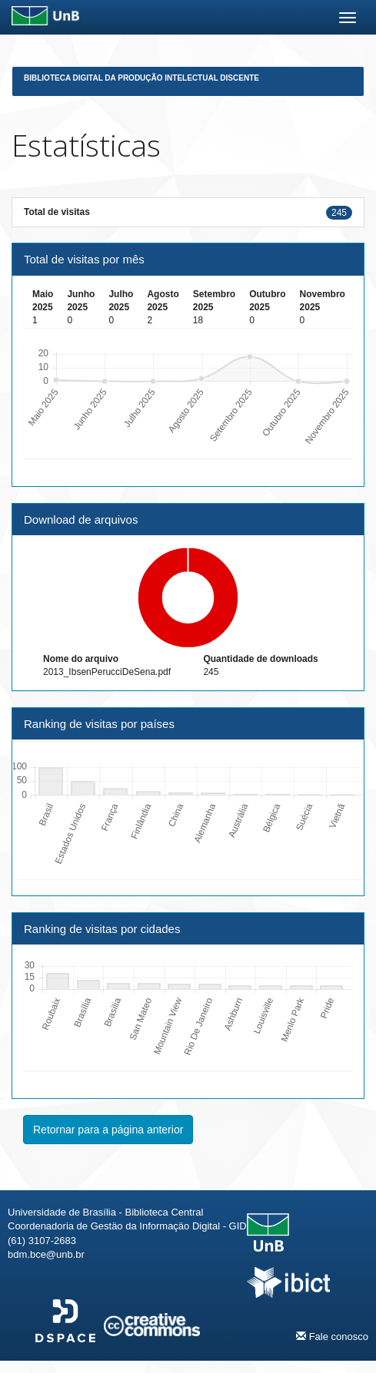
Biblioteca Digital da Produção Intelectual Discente (141, 78)
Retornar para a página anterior (108, 1129)
